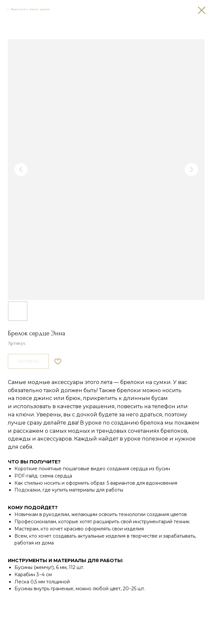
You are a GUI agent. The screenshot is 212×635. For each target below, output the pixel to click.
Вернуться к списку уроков (30, 9)
